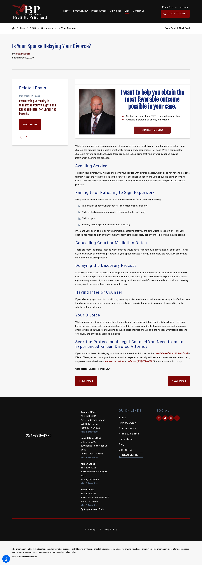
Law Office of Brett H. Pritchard (171, 353)
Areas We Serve (129, 433)
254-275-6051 (88, 493)
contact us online (114, 361)
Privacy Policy (109, 529)
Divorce (93, 368)
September (47, 28)
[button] (6, 559)
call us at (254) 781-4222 (140, 361)
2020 (33, 28)
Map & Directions (90, 431)
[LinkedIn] (176, 418)
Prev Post (86, 381)
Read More (30, 124)
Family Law (104, 368)
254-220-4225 (39, 435)
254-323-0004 (88, 416)
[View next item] (26, 137)
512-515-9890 (88, 442)
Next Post (179, 381)
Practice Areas (128, 428)
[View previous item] (21, 137)
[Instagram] (171, 418)
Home (122, 417)
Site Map (90, 529)
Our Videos (126, 439)
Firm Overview (128, 423)
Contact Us (126, 449)
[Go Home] (14, 28)
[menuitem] (67, 11)
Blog (22, 28)
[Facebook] (159, 418)
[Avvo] (164, 418)
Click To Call (175, 13)
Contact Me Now (152, 130)
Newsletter (130, 455)
